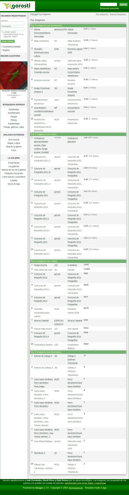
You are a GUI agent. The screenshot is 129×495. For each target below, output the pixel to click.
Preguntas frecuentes (13, 173)
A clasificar (72, 265)
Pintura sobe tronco (43, 329)
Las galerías (13, 166)
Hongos (13, 116)
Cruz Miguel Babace (43, 441)
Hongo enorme (40, 265)
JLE (56, 265)
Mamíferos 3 (39, 453)
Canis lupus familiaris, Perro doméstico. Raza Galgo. (43, 382)
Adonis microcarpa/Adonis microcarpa (42, 32)
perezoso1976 (60, 29)
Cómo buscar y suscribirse (13, 177)
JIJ (55, 453)
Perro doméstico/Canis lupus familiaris (75, 382)
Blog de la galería (13, 146)
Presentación (14, 163)
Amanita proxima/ (42, 80)
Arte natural (73, 329)
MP (55, 108)
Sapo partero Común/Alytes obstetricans (74, 72)
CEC (56, 344)
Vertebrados (14, 109)
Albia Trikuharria (41, 41)
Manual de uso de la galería (14, 170)
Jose (56, 100)
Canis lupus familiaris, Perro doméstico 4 (41, 394)
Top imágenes (102, 14)
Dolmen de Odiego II (43, 356)
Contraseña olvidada (11, 46)
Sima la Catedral (41, 320)
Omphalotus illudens (43, 344)
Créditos (13, 180)
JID (55, 88)
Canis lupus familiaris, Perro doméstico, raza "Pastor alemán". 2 (43, 433)
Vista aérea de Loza (43, 270)
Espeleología (13, 123)
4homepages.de (76, 488)
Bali (104, 488)
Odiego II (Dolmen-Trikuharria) (73, 359)
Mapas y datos (13, 143)
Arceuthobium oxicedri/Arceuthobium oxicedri (44, 111)
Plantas (14, 120)
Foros (13, 150)
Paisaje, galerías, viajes (14, 127)
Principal (34, 14)
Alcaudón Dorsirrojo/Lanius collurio (41, 52)
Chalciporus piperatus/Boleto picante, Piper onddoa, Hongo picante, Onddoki (41, 145)
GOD (56, 49)
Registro (6, 50)
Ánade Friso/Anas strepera (72, 91)
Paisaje (71, 270)
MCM (56, 119)
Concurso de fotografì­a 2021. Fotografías (75, 160)
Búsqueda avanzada (109, 8)
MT (55, 41)
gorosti (57, 60)
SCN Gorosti (13, 139)
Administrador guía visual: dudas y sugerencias (85, 483)
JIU (55, 270)
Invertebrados (14, 113)
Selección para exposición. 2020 (74, 445)
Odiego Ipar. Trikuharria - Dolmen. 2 (43, 468)
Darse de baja (14, 184)
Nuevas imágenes (118, 14)
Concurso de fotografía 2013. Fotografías (75, 207)
